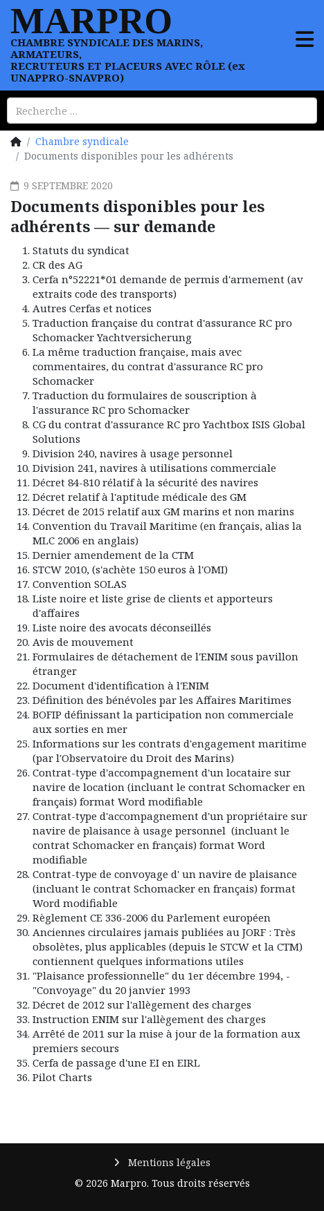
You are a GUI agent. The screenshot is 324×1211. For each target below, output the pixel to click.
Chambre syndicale (82, 141)
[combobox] (162, 110)
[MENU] (305, 32)
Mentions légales (167, 1162)
